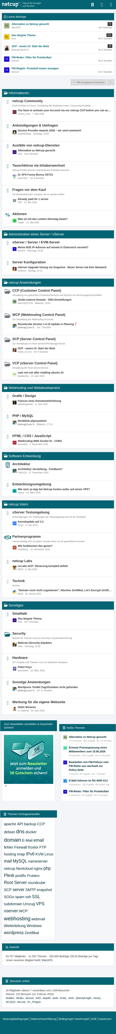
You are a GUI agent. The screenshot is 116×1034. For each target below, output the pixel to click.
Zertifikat (32, 933)
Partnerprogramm (26, 536)
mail (8, 861)
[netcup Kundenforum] (21, 4)
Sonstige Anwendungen (31, 682)
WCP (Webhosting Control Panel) (38, 315)
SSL (36, 896)
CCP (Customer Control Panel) (36, 290)
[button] (110, 82)
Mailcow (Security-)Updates (35, 642)
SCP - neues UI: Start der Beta (36, 348)
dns (20, 831)
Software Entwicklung (25, 456)
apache (10, 824)
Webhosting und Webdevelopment (34, 388)
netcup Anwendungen (25, 282)
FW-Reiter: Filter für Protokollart (89, 791)
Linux (48, 854)
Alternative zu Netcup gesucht (36, 150)
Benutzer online (20, 981)
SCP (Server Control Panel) (34, 339)
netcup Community (27, 101)
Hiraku (20, 998)
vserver (11, 910)
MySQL (20, 861)
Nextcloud (24, 868)
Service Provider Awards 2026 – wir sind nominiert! (49, 130)
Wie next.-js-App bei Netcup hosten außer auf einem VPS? (54, 489)
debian (9, 832)
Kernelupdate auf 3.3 (31, 521)
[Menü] (111, 4)
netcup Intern (18, 504)
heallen (10, 998)
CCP (41, 824)
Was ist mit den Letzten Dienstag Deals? (43, 218)
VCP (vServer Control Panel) (35, 363)
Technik (18, 581)
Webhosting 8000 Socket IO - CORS (40, 440)
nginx (38, 868)
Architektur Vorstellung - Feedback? (40, 469)
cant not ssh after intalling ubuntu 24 (41, 372)
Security (19, 633)
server (18, 889)
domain (12, 840)
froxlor (33, 847)
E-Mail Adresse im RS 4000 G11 (88, 780)
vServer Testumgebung (31, 512)
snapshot (44, 890)
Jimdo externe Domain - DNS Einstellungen (45, 299)
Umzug (29, 904)
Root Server (15, 882)
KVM (39, 854)
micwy (96, 998)
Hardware (20, 658)
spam (19, 897)
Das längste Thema (30, 618)
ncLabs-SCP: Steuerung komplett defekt (43, 566)
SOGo (9, 897)
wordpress (14, 932)
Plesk (9, 875)
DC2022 (10, 1001)
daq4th (47, 998)
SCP (8, 890)
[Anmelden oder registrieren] (102, 4)
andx (55, 998)
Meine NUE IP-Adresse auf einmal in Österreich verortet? (53, 247)
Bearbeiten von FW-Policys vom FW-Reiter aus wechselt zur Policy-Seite (89, 766)
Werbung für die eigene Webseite (38, 702)
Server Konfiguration (29, 262)
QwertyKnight (83, 998)
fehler (8, 847)
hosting (10, 854)
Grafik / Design (24, 396)
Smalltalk (19, 613)
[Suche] (92, 4)
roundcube (37, 883)
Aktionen (19, 214)
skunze (29, 998)
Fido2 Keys (25, 667)
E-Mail (27, 840)
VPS (40, 903)
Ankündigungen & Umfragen (35, 125)
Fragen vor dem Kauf (29, 190)
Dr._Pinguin (34, 1001)
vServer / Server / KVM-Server (36, 242)
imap (21, 854)
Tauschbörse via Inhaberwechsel (38, 165)
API (20, 824)
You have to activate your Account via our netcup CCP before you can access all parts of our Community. (65, 110)
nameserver (38, 861)
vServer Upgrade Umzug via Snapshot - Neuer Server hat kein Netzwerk (62, 267)
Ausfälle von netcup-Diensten (36, 145)
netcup (9, 868)
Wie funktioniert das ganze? (35, 545)
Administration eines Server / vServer (36, 234)
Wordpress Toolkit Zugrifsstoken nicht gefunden (48, 687)
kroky (63, 998)
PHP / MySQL (23, 416)
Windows (34, 926)
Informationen (19, 93)
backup (30, 824)
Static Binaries (27, 707)
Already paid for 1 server (33, 199)
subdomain (13, 904)
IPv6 (30, 854)
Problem (33, 876)
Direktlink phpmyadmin (32, 420)
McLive (21, 1001)
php (47, 868)
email (39, 840)
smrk (71, 998)
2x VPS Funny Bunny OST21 (35, 174)
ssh (28, 897)
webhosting (17, 918)
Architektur (21, 464)
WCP (23, 911)
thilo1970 (47, 960)
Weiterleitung (15, 926)
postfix (20, 876)
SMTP (30, 890)
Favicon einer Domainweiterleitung (39, 400)
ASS (38, 998)
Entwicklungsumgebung (31, 484)
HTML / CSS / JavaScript (31, 436)
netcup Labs (22, 561)
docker (31, 832)
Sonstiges (16, 605)
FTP (43, 847)
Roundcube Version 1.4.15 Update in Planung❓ (47, 324)
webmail (38, 919)
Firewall (20, 847)
